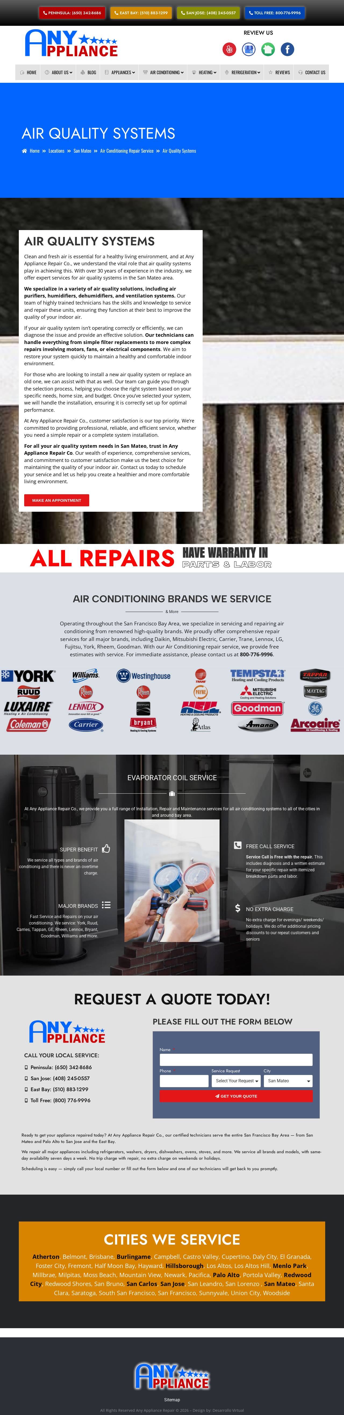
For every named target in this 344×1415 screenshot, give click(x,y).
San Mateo (279, 1284)
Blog (88, 72)
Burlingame (134, 1256)
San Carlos (142, 1284)
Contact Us (311, 72)
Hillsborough (184, 1266)
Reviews (278, 72)
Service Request (226, 1071)
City (267, 1071)
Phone (166, 1071)
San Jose (172, 1284)
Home (28, 72)
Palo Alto (226, 1275)
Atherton (46, 1256)
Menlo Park (290, 1266)
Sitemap (172, 1399)
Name (166, 1050)
